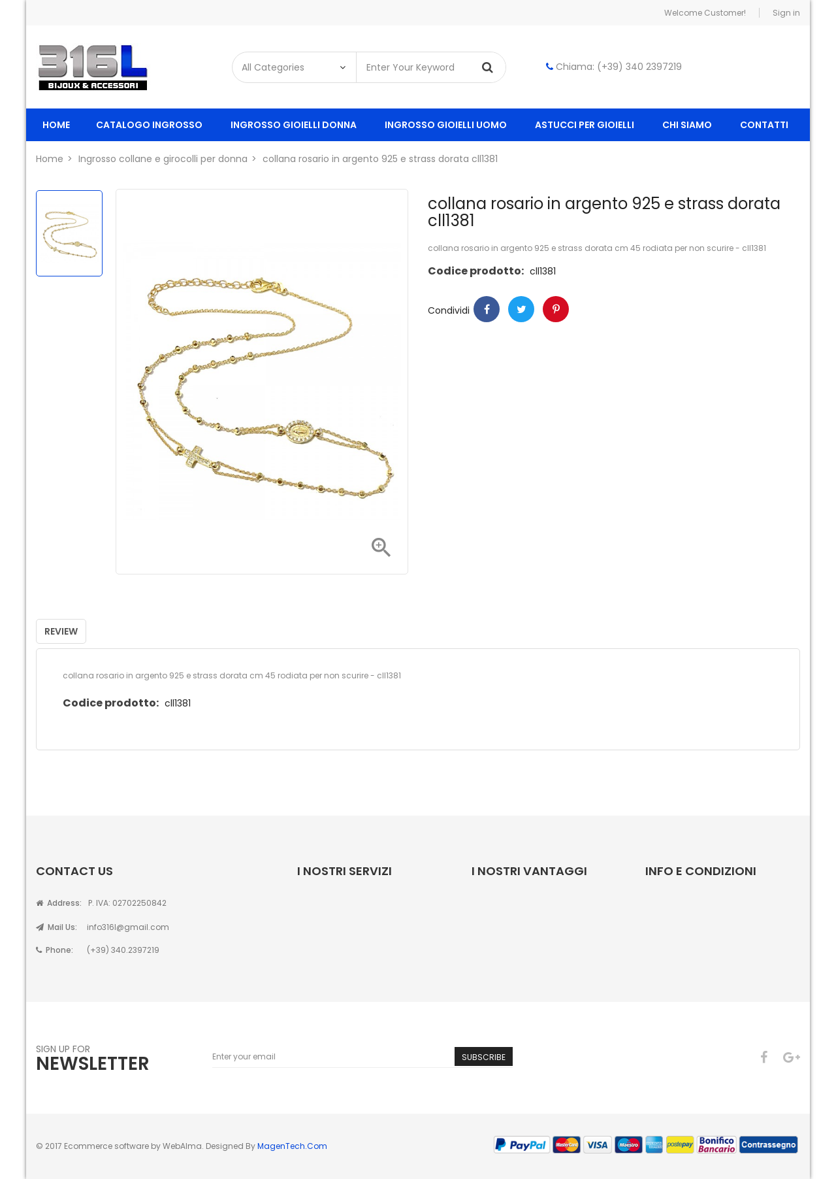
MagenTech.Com (292, 1146)
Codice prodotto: (476, 271)
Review (61, 631)
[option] (69, 233)
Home (56, 124)
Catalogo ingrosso (149, 124)
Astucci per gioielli (584, 124)
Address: (59, 902)
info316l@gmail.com (128, 927)
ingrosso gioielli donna (294, 124)
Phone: (54, 950)
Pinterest (556, 309)
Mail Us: (56, 927)
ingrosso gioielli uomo (446, 124)
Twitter (521, 309)
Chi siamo (687, 124)
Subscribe (484, 1057)
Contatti (764, 124)
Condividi (487, 309)
